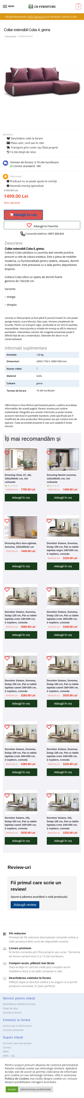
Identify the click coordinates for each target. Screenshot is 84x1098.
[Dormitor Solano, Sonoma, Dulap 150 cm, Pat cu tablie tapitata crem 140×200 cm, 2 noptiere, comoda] (63, 733)
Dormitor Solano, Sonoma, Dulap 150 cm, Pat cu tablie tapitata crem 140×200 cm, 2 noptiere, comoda (63, 754)
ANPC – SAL (9, 1055)
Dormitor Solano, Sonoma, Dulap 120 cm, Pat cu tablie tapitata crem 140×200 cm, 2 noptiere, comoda (21, 617)
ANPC (6, 1051)
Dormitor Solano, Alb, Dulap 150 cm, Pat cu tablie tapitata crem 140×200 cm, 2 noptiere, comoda (63, 823)
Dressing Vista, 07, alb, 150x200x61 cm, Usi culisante (18, 478)
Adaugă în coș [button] (21, 497)
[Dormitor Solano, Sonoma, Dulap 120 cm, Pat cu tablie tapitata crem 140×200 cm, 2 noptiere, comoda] (21, 596)
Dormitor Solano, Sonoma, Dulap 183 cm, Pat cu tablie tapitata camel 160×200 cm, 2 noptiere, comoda (63, 686)
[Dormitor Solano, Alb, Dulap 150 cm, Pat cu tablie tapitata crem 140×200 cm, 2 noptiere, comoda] (63, 802)
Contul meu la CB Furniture (17, 1025)
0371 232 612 (36, 16)
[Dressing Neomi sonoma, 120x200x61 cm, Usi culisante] (63, 459)
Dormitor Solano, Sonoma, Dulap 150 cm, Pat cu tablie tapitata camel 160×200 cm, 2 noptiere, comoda (21, 686)
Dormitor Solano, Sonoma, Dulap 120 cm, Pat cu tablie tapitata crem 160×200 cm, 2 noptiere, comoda (63, 617)
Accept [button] (12, 1089)
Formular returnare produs (17, 1043)
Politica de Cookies (17, 1078)
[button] (23, 215)
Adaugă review (25, 905)
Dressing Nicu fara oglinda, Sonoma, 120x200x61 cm (21, 545)
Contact (7, 1047)
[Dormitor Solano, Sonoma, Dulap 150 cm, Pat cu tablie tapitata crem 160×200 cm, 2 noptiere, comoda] (21, 733)
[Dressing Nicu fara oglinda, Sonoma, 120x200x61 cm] (21, 527)
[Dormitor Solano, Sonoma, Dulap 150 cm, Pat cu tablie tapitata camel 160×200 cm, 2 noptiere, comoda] (21, 665)
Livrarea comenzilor (13, 1030)
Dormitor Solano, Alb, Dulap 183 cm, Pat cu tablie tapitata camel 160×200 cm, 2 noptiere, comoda (21, 823)
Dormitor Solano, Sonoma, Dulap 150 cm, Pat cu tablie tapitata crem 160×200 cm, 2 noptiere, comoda (21, 754)
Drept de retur (10, 1008)
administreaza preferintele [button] (35, 1089)
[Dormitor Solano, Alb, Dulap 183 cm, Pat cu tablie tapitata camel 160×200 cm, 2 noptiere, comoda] (21, 802)
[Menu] (8, 6)
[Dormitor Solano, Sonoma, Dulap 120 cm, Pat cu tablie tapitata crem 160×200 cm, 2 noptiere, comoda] (63, 596)
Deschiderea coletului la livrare (19, 1004)
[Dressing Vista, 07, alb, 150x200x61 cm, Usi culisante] (21, 459)
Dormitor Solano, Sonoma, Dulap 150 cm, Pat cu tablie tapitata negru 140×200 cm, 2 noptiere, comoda (63, 548)
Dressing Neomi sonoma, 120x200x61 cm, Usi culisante (61, 478)
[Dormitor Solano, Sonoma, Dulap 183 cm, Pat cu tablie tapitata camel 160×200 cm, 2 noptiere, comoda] (63, 665)
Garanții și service (12, 1012)
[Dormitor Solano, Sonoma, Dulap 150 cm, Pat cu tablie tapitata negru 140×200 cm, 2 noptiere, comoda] (63, 527)
